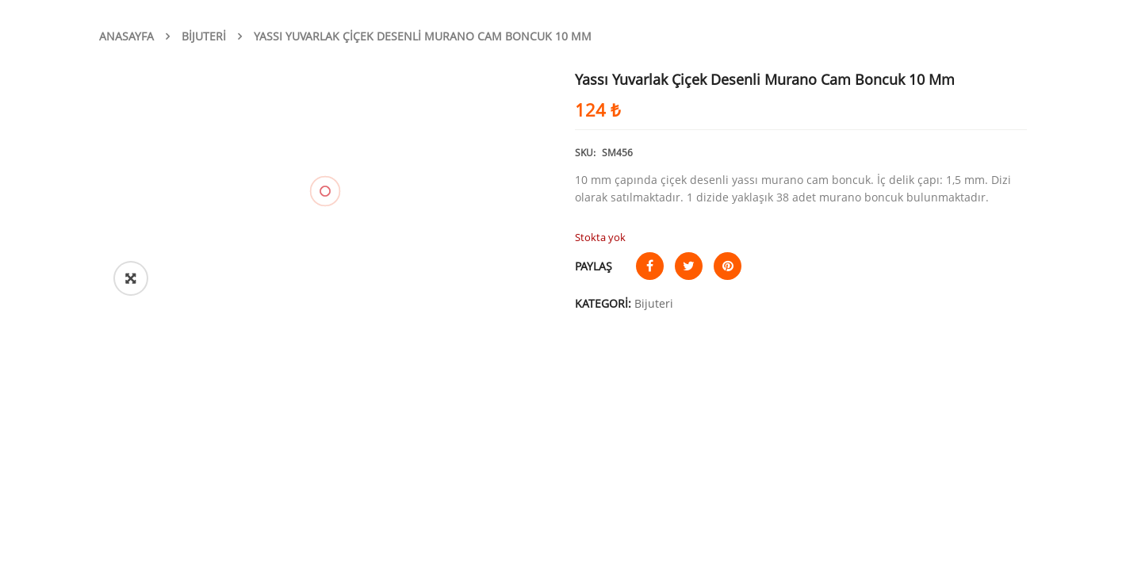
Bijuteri (204, 36)
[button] (131, 278)
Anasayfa (126, 36)
